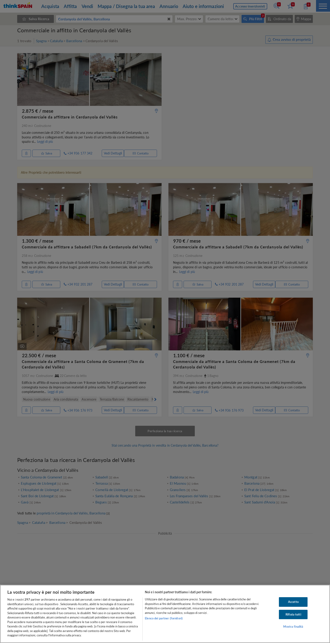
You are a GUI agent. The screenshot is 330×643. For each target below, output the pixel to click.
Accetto (293, 602)
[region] (165, 614)
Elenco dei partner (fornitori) (164, 618)
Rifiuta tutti (293, 614)
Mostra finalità (293, 627)
